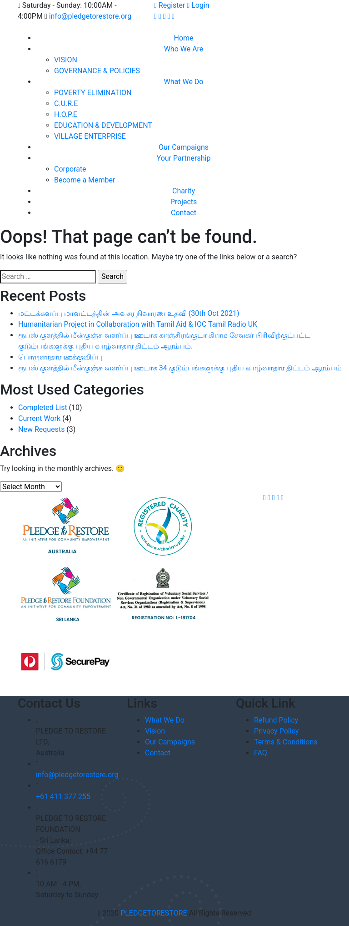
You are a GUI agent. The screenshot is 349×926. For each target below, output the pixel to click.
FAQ (260, 753)
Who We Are (184, 49)
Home (183, 38)
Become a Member (84, 180)
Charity (183, 191)
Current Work (39, 418)
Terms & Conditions (286, 742)
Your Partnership (184, 158)
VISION (65, 60)
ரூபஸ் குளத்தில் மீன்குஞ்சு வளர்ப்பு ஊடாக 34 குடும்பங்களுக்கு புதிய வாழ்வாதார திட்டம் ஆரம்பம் (180, 368)
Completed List (42, 407)
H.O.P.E (65, 114)
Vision (155, 731)
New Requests (41, 429)
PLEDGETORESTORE (153, 913)
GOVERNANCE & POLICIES (97, 70)
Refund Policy (276, 720)
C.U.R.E (66, 103)
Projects (183, 201)
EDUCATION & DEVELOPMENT (103, 125)
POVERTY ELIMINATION (92, 92)
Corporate (70, 169)
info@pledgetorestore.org (90, 16)
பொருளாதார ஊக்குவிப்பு (60, 357)
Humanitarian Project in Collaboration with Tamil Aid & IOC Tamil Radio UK (137, 324)
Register (169, 5)
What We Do (184, 81)
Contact (183, 212)
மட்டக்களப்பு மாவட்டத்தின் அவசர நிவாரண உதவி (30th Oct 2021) (128, 313)
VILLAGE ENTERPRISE (90, 136)
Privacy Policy (276, 731)
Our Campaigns (184, 147)
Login (198, 5)
